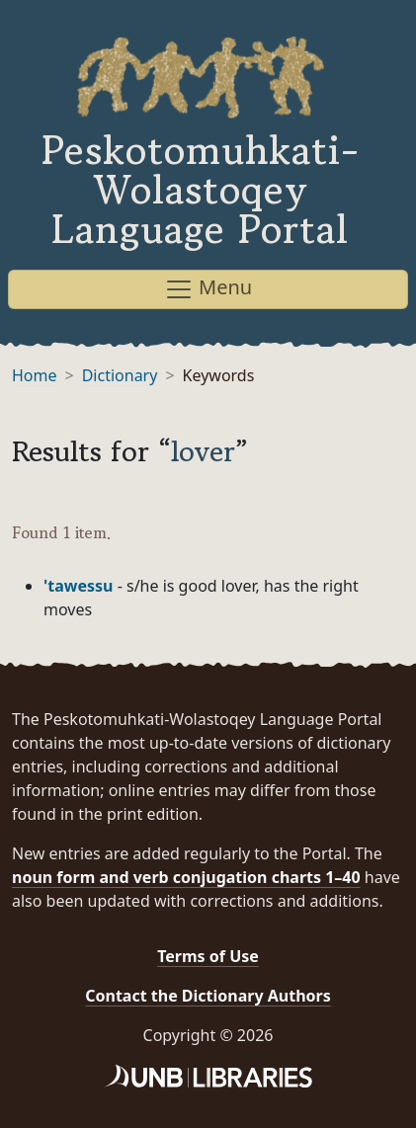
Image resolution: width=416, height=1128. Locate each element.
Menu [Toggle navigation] (208, 289)
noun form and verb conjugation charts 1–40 (186, 877)
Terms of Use (208, 956)
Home (34, 375)
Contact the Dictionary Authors (208, 996)
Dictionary (120, 375)
